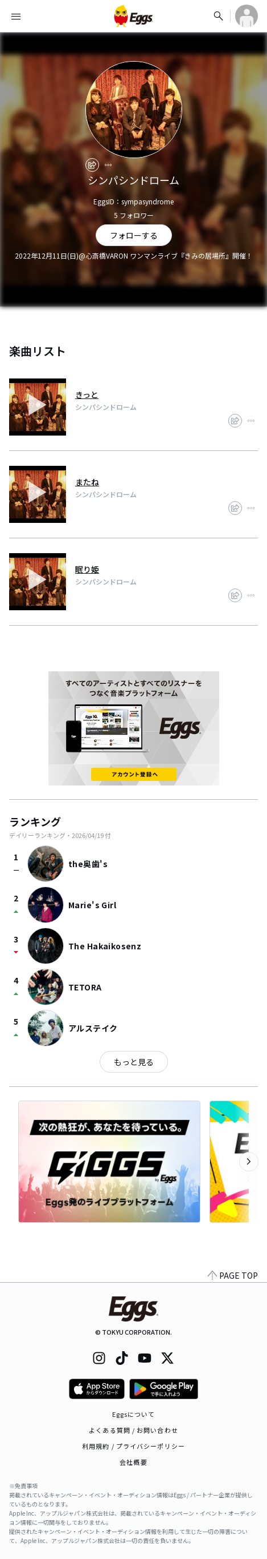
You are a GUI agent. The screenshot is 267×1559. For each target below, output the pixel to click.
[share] (92, 165)
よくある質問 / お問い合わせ (133, 1430)
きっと (86, 394)
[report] (108, 165)
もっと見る (134, 1061)
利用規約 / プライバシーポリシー (133, 1446)
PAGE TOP (233, 1275)
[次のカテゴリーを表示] (248, 1161)
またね (87, 482)
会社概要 (133, 1462)
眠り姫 (87, 569)
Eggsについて (133, 1414)
